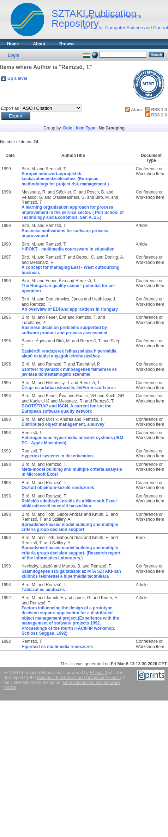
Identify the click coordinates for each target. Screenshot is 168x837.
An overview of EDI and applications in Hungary (70, 309)
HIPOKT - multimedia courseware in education (68, 249)
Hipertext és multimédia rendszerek (57, 646)
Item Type (85, 128)
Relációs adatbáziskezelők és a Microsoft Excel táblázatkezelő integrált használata (69, 503)
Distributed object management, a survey (63, 424)
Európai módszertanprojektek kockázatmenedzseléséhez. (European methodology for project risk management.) (65, 178)
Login (13, 55)
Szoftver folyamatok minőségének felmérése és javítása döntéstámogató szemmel (69, 372)
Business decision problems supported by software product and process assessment (64, 330)
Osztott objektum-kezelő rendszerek (58, 487)
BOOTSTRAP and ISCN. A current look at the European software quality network (66, 408)
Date (67, 128)
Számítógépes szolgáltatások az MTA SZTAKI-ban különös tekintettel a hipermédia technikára (71, 574)
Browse (66, 44)
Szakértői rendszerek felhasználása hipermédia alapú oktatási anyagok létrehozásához (69, 354)
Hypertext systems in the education (57, 456)
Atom (136, 109)
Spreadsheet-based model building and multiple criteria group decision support (70, 527)
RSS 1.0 (159, 109)
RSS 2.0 (159, 115)
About (39, 44)
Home (13, 44)
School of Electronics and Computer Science (79, 677)
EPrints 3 (98, 672)
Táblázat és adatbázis (43, 589)
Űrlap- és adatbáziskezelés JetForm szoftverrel (69, 387)
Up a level (17, 78)
